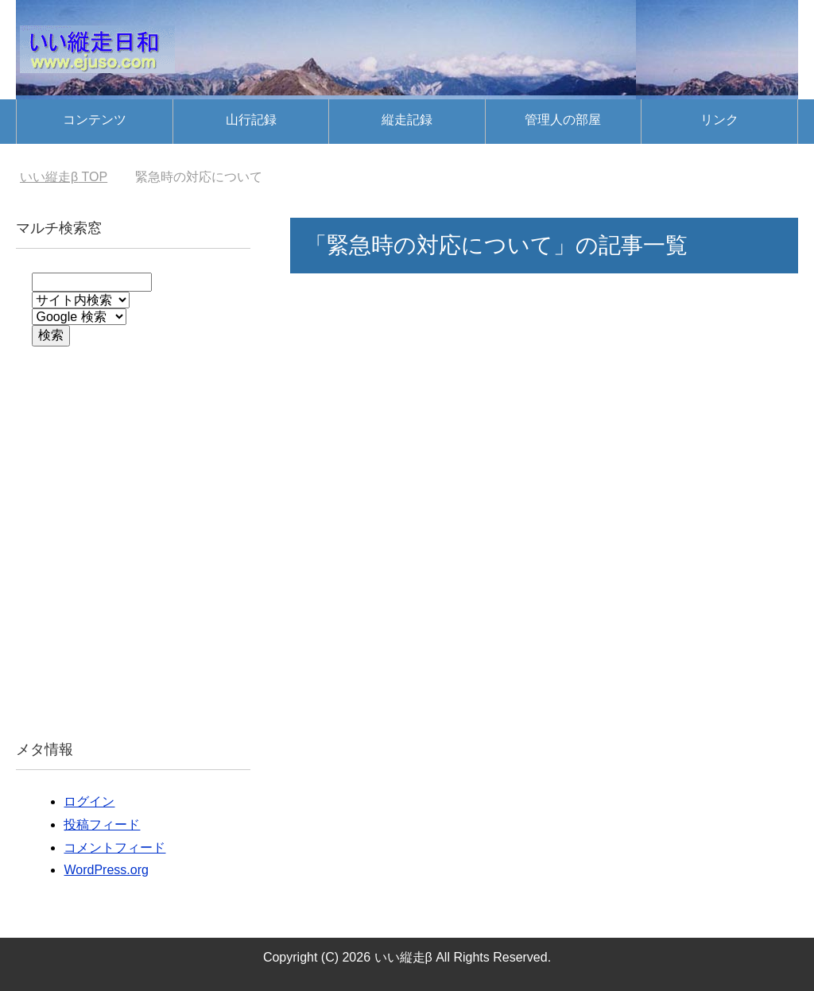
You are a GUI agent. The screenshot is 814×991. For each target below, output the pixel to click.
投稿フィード (102, 824)
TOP (63, 177)
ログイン (89, 801)
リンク (719, 119)
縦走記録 (407, 119)
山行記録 (251, 119)
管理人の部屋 (563, 119)
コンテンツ (94, 119)
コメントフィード (114, 847)
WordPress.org (106, 870)
